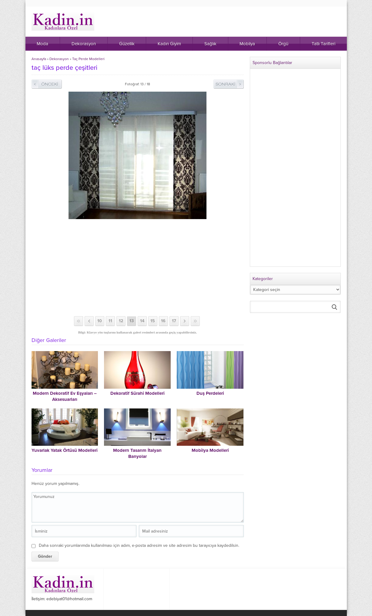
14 (142, 320)
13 (131, 320)
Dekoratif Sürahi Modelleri (137, 393)
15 (152, 320)
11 (110, 320)
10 (99, 320)
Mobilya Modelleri (210, 450)
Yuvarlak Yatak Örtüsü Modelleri (65, 450)
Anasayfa (39, 59)
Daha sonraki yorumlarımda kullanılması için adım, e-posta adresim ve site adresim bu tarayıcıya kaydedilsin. (139, 545)
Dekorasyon (59, 59)
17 (174, 320)
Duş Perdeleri (210, 393)
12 (121, 320)
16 (163, 320)
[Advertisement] (138, 267)
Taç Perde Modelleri (88, 59)
